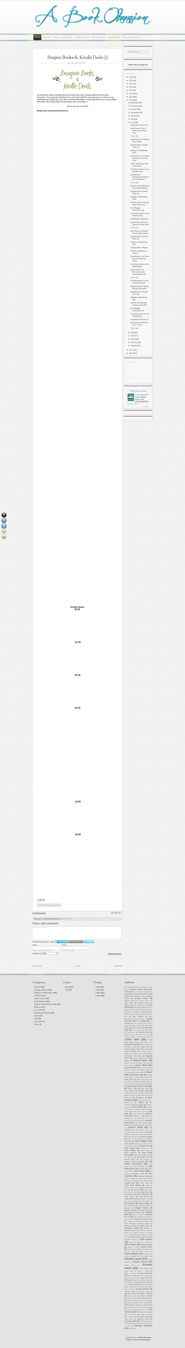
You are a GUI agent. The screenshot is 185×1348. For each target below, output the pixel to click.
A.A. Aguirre (128, 987)
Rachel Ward (129, 1265)
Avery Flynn (148, 1009)
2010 (131, 353)
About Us (68, 37)
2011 (131, 350)
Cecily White (131, 1032)
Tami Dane (130, 1307)
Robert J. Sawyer (143, 1271)
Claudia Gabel (131, 1047)
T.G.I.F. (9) (134, 136)
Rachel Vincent (140, 1262)
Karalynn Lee (144, 1148)
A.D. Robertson (141, 987)
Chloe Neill (131, 1039)
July (132, 119)
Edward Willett (139, 1072)
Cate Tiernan (136, 1030)
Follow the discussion (120, 913)
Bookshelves (114, 37)
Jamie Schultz (145, 1109)
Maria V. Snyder (137, 1214)
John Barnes (140, 1130)
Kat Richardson (139, 1157)
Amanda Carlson (141, 998)
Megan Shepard (144, 1223)
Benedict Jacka (140, 1014)
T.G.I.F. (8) (134, 182)
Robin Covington (132, 1275)
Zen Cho (131, 1328)
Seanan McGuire (142, 1289)
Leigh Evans (145, 1192)
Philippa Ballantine (130, 1256)
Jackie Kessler (138, 1105)
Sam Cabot (146, 1280)
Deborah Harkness (144, 1063)
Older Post (118, 966)
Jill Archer (135, 1125)
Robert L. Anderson (130, 1273)
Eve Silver (148, 1084)
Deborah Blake (140, 1060)
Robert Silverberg (146, 1273)
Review (37, 987)
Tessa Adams (139, 1309)
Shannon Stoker (144, 1291)
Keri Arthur (140, 1171)
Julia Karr (130, 1139)
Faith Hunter (131, 1086)
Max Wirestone (129, 1221)
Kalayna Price (144, 1146)
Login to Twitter (89, 941)
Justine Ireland (142, 1144)
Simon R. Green (145, 1293)
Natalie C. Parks (132, 1247)
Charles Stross (129, 1034)
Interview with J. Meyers (139, 248)
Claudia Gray (144, 1047)
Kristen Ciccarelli (129, 1178)
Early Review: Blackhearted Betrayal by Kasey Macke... (139, 177)
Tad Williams (137, 1305)
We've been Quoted (131, 37)
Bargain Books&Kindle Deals (49, 905)
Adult (67, 987)
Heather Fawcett (144, 1093)
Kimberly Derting (144, 1176)
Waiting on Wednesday (43, 993)
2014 (131, 93)
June (132, 122)
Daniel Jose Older (134, 1056)
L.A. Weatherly (135, 1181)
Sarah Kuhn (141, 1287)
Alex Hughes (146, 991)
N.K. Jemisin (145, 1242)
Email (64, 945)
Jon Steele (146, 1132)
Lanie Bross (146, 1181)
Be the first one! (65, 919)
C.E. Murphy (141, 1021)
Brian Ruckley (139, 1019)
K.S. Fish (133, 1146)
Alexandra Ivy (145, 994)
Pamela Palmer (144, 1251)
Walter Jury (141, 1323)
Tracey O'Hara (144, 1317)
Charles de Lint (143, 1034)
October (134, 109)
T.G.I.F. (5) (134, 328)
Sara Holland (134, 1284)
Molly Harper (146, 1239)
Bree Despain (138, 1016)
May (132, 332)
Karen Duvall (145, 1150)
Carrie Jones (136, 1028)
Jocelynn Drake (135, 1127)
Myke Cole (133, 1242)
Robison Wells (129, 1278)
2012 (131, 100)
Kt (136, 395)
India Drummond (143, 1100)
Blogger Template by (138, 1340)
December (134, 103)
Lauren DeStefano (138, 1187)
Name (35, 945)
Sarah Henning (129, 1287)
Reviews (47, 37)
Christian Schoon (143, 1042)
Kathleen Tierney (130, 1162)
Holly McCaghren (137, 1098)
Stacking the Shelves (42, 1013)
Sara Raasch (146, 1284)
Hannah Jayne (143, 1091)
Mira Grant (148, 1237)
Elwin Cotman (141, 1079)
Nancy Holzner (146, 1245)
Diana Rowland (130, 1068)
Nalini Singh (130, 1244)
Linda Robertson (130, 1199)
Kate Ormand (144, 1159)
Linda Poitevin (144, 1196)
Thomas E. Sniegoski (144, 1312)
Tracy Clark (128, 1319)
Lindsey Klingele (132, 1201)
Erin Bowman (137, 1084)
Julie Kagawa (141, 1141)
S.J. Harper (141, 1278)
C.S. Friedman (138, 1023)
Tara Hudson (141, 1307)
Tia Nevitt (130, 1314)
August (133, 116)
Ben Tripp (130, 1014)
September (135, 112)
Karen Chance (130, 1150)
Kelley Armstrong (133, 1164)
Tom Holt (133, 1317)
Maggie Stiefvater (130, 1210)
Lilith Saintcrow (143, 1194)
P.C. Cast (130, 1251)
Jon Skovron (136, 1132)
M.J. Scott (128, 1206)
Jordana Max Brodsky (145, 1134)
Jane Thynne (141, 1111)
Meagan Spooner (144, 1221)
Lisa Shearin (129, 1203)
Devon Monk (141, 1065)
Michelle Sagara (138, 1232)
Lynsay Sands (143, 1203)
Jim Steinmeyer (147, 1125)
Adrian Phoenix (137, 989)
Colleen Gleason (130, 1049)
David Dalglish (138, 1058)
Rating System (99, 37)
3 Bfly (98, 990)
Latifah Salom (144, 1183)
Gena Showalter (146, 1086)
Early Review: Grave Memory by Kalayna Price (139, 130)
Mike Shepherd (142, 1235)
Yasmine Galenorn (143, 1326)
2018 (131, 80)
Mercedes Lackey (131, 1228)
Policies (56, 37)
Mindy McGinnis (136, 1237)
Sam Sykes (128, 1282)
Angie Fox (141, 1003)
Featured (37, 996)
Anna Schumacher (139, 1005)
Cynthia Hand (137, 1053)
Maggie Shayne (141, 1208)
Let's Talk (38, 1010)
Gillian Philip (132, 1088)
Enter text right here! (77, 933)
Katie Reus (144, 1162)
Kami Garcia (129, 1148)
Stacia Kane (141, 1298)
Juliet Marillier (129, 1144)
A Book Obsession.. (145, 1337)
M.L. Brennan (141, 1206)
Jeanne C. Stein (139, 1116)
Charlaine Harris (144, 1032)
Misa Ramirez (131, 1239)
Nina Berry (139, 1249)
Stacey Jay (130, 1298)
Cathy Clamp (148, 1030)
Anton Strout (137, 1007)
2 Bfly (98, 987)
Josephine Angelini (145, 1137)
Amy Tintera (129, 1003)
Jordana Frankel (129, 1134)
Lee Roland (134, 1192)
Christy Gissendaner (146, 1044)
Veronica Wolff (130, 1321)
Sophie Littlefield (146, 1296)
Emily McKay (140, 1082)
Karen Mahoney (130, 1153)
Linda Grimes (129, 1196)
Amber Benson (144, 1000)
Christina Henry (130, 1045)
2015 (131, 90)
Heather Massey (141, 1095)
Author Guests (83, 37)
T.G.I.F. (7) (134, 228)
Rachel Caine (132, 1258)
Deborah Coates (129, 1063)
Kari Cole (146, 1155)
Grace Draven (129, 1091)
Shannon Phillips (129, 1291)
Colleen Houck (144, 1049)
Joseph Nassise (131, 1136)
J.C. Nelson (139, 1102)
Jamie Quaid (134, 1109)
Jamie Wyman (129, 1111)
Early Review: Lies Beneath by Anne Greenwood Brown (138, 272)
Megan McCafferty (130, 1223)
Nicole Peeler (146, 1247)
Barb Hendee (147, 1012)
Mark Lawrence (139, 1217)
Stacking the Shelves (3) (139, 319)
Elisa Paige (138, 1075)
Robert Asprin (129, 1271)
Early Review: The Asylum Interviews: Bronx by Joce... (140, 158)
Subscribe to (45, 953)
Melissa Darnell (130, 1226)
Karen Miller (137, 1155)
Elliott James (129, 1079)
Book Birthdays (40, 1001)
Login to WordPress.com (75, 941)
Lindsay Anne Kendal (145, 1199)
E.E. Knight (128, 1072)
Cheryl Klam (146, 1037)
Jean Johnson (137, 1114)
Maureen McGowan (143, 1219)
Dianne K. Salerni (130, 1070)
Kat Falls (127, 1157)
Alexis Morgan (129, 996)
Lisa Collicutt (145, 1201)
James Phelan (137, 1107)
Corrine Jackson (130, 1051)
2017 (131, 84)
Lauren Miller (139, 1190)
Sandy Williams (140, 1282)
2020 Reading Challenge (138, 391)
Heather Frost (128, 1095)
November (134, 106)
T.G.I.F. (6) (134, 277)
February (134, 342)
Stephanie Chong (139, 1300)
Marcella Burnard (134, 1212)
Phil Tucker (146, 1254)
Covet (36, 1016)
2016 (131, 87)
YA (66, 990)
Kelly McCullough (138, 1166)
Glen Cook (145, 1088)
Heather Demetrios (130, 1093)
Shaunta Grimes (130, 1293)
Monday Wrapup (40, 990)
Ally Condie (141, 996)
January (134, 346)
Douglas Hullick (145, 1070)
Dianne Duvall (145, 1068)
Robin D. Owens (145, 1275)
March (133, 339)
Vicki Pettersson (145, 1321)
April (132, 336)
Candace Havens (136, 1025)
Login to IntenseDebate (61, 941)
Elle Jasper (146, 1077)
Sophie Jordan (132, 1296)
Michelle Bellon (139, 1230)
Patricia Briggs (131, 1254)
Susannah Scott (137, 1302)
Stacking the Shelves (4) (139, 219)
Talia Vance (148, 1305)
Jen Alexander (139, 1118)
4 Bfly (98, 993)
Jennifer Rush (137, 1123)
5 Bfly (98, 996)
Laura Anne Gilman (132, 1185)
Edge (36, 1019)
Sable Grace (136, 1280)
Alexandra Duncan (130, 994)
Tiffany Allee (141, 1314)
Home (37, 37)
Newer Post (37, 966)
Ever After (38, 1021)
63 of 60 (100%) (132, 404)
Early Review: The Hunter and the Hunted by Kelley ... (140, 258)
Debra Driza (128, 1065)
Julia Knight (140, 1139)
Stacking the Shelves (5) (139, 125)
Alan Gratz (136, 991)
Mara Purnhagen (146, 1210)
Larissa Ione (129, 1183)
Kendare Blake (139, 1169)
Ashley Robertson (136, 1009)
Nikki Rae (130, 1249)
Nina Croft (149, 1249)
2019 (131, 77)
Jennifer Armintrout (137, 1120)
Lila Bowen (128, 1194)
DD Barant (148, 1054)
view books (146, 406)
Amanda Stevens (130, 1000)
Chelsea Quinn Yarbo (131, 1037)
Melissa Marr (144, 1226)
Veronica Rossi (143, 1319)
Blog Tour (38, 1007)
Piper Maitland (145, 1256)
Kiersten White (138, 1174)
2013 (131, 97)
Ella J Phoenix (135, 1077)
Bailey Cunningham (133, 1012)
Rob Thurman (144, 1268)
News (36, 1024)
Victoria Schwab (129, 1323)
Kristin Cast (141, 1178)
